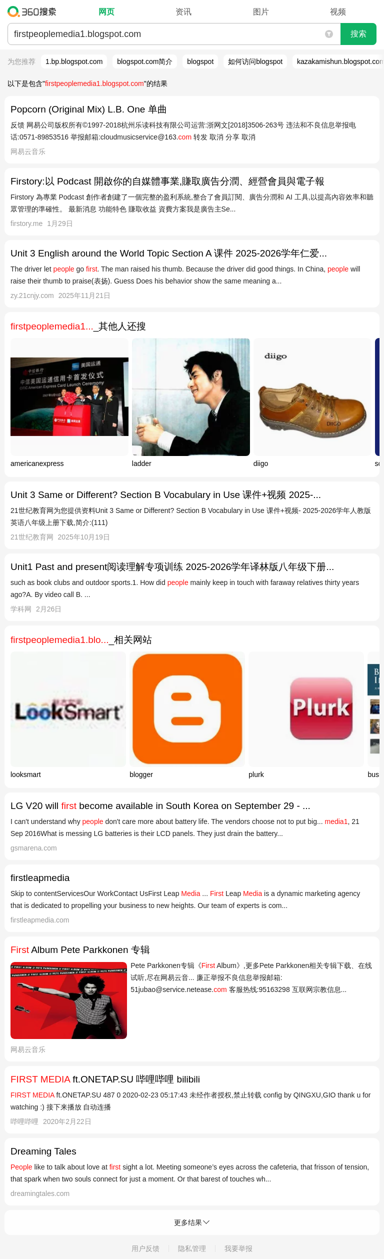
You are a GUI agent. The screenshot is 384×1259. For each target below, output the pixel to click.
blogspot (200, 62)
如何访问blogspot (255, 62)
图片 (261, 12)
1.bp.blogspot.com (74, 62)
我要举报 (238, 1248)
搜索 (358, 34)
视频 (338, 12)
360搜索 (34, 11)
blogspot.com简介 (144, 62)
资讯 (184, 12)
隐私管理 (192, 1248)
